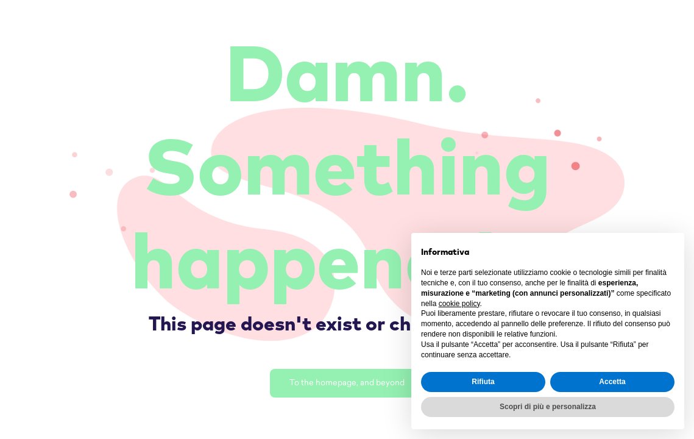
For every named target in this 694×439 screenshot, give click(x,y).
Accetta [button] (612, 381)
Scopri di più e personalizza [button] (548, 406)
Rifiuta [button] (483, 381)
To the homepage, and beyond (347, 383)
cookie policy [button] (459, 303)
